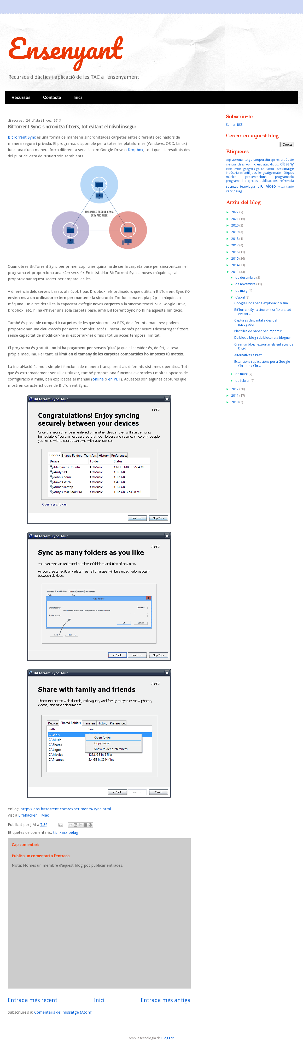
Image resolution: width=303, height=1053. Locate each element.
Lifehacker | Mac (33, 815)
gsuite (260, 168)
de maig (241, 291)
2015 (235, 258)
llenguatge (265, 173)
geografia (249, 168)
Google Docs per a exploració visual (261, 303)
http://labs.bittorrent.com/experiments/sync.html (65, 809)
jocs (254, 173)
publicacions (269, 181)
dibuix (274, 164)
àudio (290, 160)
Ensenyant (65, 48)
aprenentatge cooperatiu (251, 160)
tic (55, 832)
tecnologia (247, 186)
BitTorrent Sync (22, 137)
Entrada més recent (32, 1000)
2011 (235, 395)
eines (229, 169)
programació (284, 177)
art (283, 160)
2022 (235, 212)
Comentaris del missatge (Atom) (63, 1012)
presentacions (255, 177)
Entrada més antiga (166, 1000)
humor (270, 169)
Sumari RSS (234, 125)
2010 (235, 402)
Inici (77, 97)
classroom (245, 164)
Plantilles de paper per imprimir (258, 331)
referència (287, 181)
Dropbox (135, 149)
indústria (232, 173)
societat (232, 186)
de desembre (245, 277)
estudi (238, 168)
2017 (235, 245)
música (231, 177)
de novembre (245, 284)
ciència (231, 164)
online (98, 379)
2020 (235, 225)
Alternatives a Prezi (248, 355)
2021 (235, 219)
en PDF (114, 379)
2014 (235, 265)
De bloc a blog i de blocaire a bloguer (262, 338)
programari (234, 181)
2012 (235, 389)
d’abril (240, 297)
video (271, 186)
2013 (235, 272)
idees (279, 168)
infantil (245, 173)
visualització (286, 186)
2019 (235, 232)
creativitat (261, 164)
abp (228, 159)
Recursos (21, 97)
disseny (287, 164)
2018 (235, 239)
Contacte (52, 97)
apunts (275, 159)
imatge (288, 169)
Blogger (167, 1038)
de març (241, 374)
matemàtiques (283, 173)
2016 (235, 252)
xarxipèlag (69, 832)
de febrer (242, 381)
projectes (251, 181)
